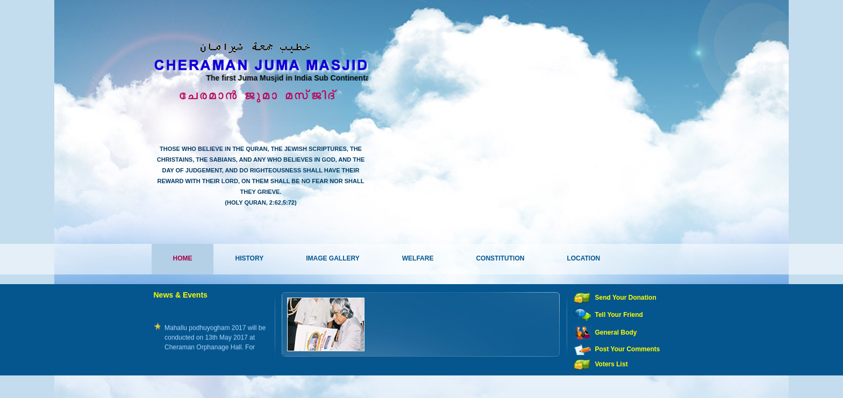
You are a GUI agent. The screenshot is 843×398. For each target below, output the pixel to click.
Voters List (611, 364)
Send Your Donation (625, 297)
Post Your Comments (627, 349)
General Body (616, 332)
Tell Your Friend (619, 315)
